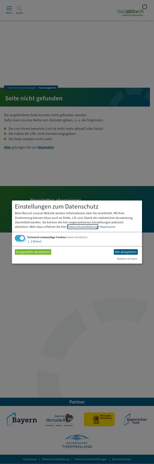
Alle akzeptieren (126, 252)
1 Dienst (34, 241)
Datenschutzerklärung (83, 227)
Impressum (107, 227)
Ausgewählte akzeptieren (33, 252)
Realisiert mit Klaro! (127, 258)
